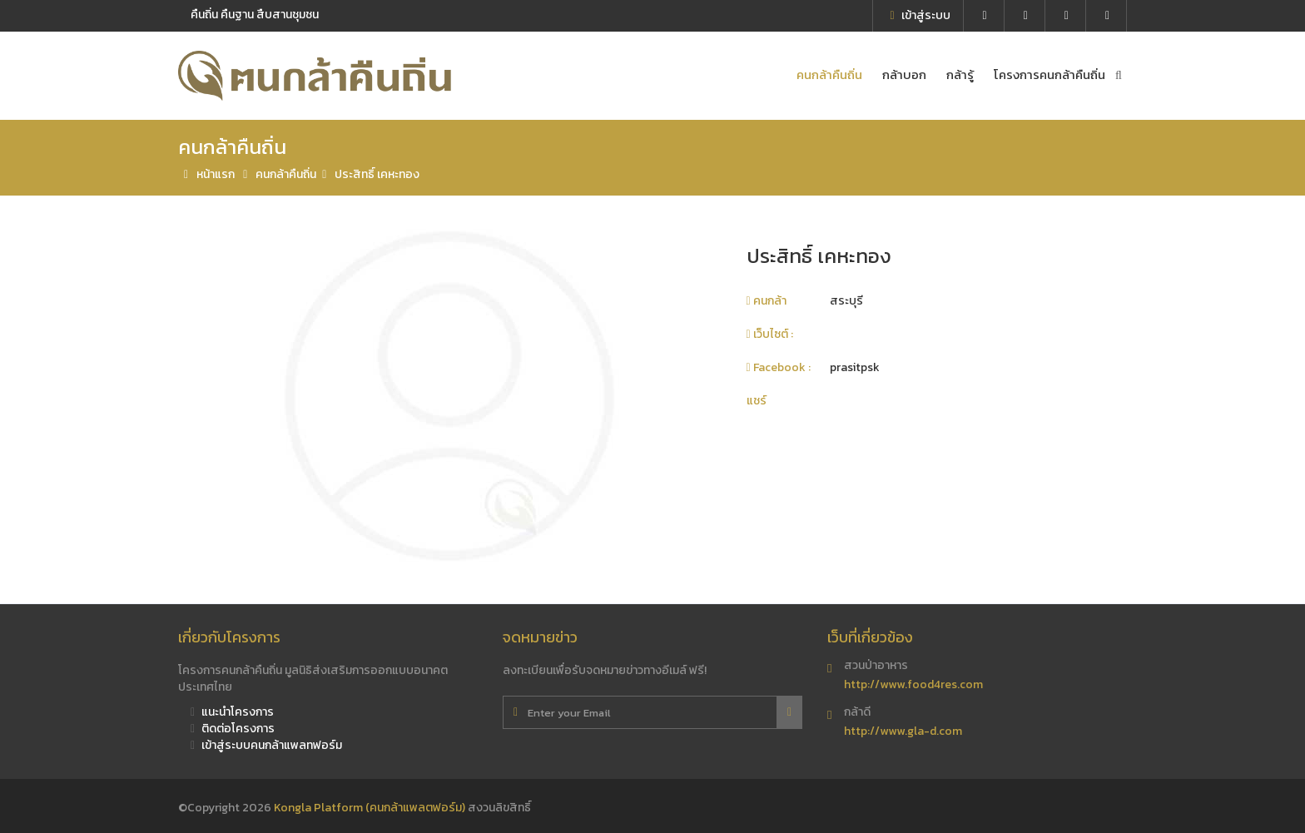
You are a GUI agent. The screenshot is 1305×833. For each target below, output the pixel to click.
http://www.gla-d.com (903, 731)
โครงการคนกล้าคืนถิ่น (1049, 75)
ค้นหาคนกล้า (1121, 75)
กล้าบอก (904, 75)
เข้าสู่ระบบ (920, 15)
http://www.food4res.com (913, 684)
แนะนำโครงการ (232, 712)
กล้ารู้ (960, 75)
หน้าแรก (206, 174)
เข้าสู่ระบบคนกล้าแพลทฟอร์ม (266, 745)
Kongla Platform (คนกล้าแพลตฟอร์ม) (371, 807)
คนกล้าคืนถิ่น (829, 75)
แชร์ (757, 400)
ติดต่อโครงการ (233, 728)
